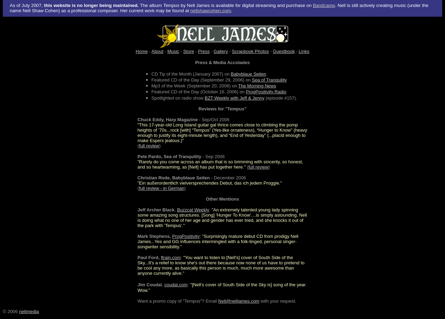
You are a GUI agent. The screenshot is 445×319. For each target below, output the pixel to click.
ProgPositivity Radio (266, 91)
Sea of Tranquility (269, 80)
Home (142, 51)
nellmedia (29, 311)
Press (204, 51)
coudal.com (175, 284)
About (157, 51)
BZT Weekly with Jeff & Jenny (235, 98)
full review (149, 145)
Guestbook (284, 51)
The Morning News (257, 85)
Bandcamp (324, 5)
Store (188, 51)
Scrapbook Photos (250, 51)
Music (173, 51)
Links (304, 51)
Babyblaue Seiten (248, 74)
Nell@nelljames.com (239, 301)
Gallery (220, 51)
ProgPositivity (186, 236)
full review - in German (161, 188)
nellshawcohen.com (210, 10)
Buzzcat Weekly (193, 209)
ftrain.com (171, 257)
